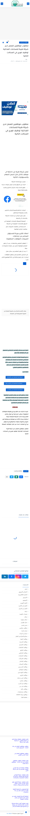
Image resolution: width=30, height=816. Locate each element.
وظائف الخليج (23, 650)
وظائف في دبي (23, 686)
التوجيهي (25, 600)
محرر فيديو (24, 625)
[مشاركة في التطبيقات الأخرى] (7, 476)
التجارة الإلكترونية (22, 594)
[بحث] (2, 3)
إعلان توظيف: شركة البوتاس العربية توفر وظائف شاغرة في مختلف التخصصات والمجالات (20, 776)
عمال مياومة (24, 619)
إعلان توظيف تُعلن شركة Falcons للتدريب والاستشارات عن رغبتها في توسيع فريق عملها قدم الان (20, 805)
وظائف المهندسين (22, 672)
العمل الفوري (23, 603)
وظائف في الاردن (23, 42)
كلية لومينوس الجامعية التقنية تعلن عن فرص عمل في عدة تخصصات (20, 791)
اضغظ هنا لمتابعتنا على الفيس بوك (15, 383)
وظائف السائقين (23, 653)
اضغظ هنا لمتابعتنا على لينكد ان (15, 389)
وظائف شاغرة (23, 680)
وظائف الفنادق (23, 661)
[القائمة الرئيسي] (28, 3)
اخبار (26, 589)
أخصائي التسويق (23, 592)
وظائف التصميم (23, 644)
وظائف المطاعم (23, 669)
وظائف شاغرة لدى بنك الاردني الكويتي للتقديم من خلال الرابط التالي (20, 769)
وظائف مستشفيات (22, 691)
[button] (21, 476)
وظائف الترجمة (23, 642)
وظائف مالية (24, 689)
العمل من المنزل (23, 608)
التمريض (25, 597)
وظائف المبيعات (23, 664)
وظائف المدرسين (22, 667)
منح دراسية (24, 630)
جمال (25, 617)
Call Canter (24, 697)
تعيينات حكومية (23, 614)
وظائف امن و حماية (22, 678)
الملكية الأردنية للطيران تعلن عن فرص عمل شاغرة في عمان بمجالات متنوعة (20, 798)
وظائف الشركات (23, 658)
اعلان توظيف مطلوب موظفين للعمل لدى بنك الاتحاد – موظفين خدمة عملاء (20, 762)
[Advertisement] (15, 24)
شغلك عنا (9, 813)
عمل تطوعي (24, 622)
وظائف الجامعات (23, 647)
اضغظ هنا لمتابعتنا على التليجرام (15, 377)
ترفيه (26, 611)
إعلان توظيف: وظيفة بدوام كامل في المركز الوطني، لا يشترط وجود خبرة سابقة (20, 741)
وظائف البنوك (23, 639)
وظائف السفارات (22, 655)
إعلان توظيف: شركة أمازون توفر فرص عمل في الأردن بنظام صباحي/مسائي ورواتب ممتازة (20, 784)
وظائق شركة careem (21, 694)
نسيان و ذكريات (23, 633)
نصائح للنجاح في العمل (21, 636)
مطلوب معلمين (23, 628)
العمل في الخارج (23, 605)
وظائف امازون (23, 675)
